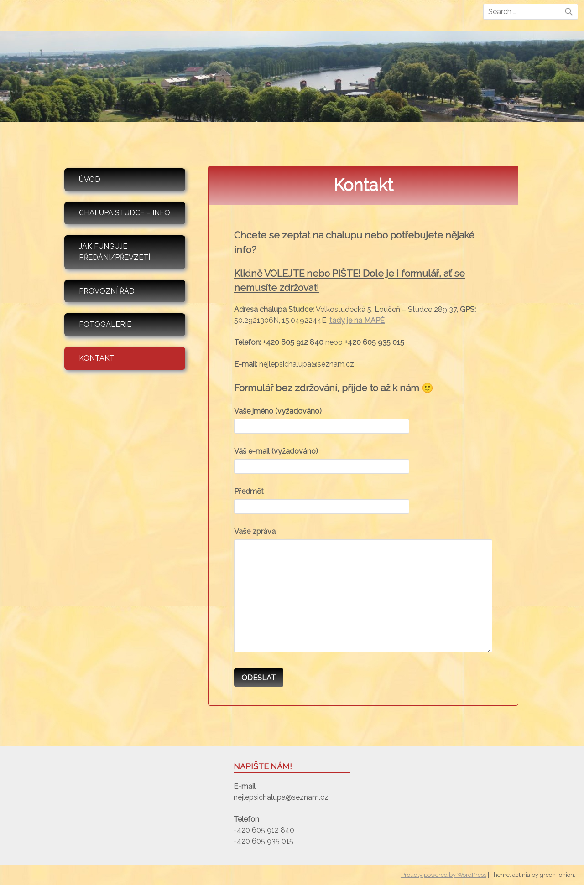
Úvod (89, 179)
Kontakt (97, 358)
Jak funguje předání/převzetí (114, 252)
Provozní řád (107, 291)
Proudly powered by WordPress (443, 874)
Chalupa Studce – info (124, 212)
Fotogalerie (105, 324)
